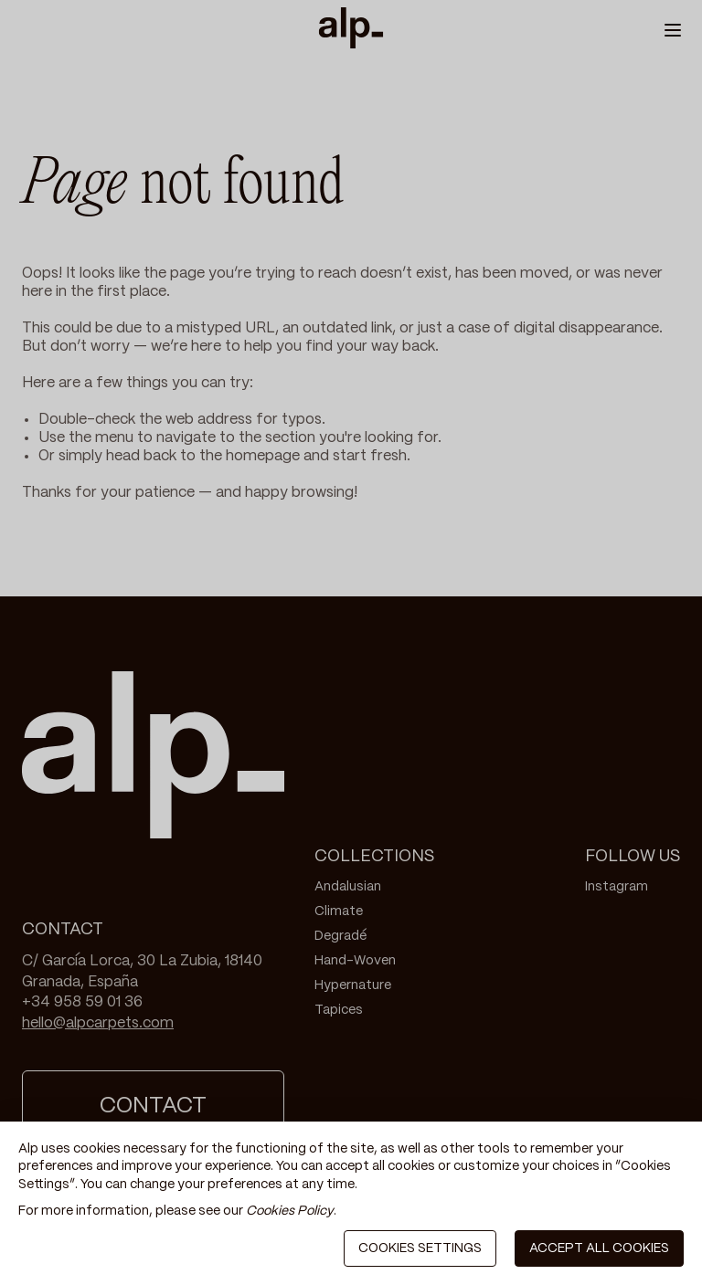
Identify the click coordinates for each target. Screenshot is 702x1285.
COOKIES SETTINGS (420, 1248)
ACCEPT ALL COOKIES (599, 1248)
